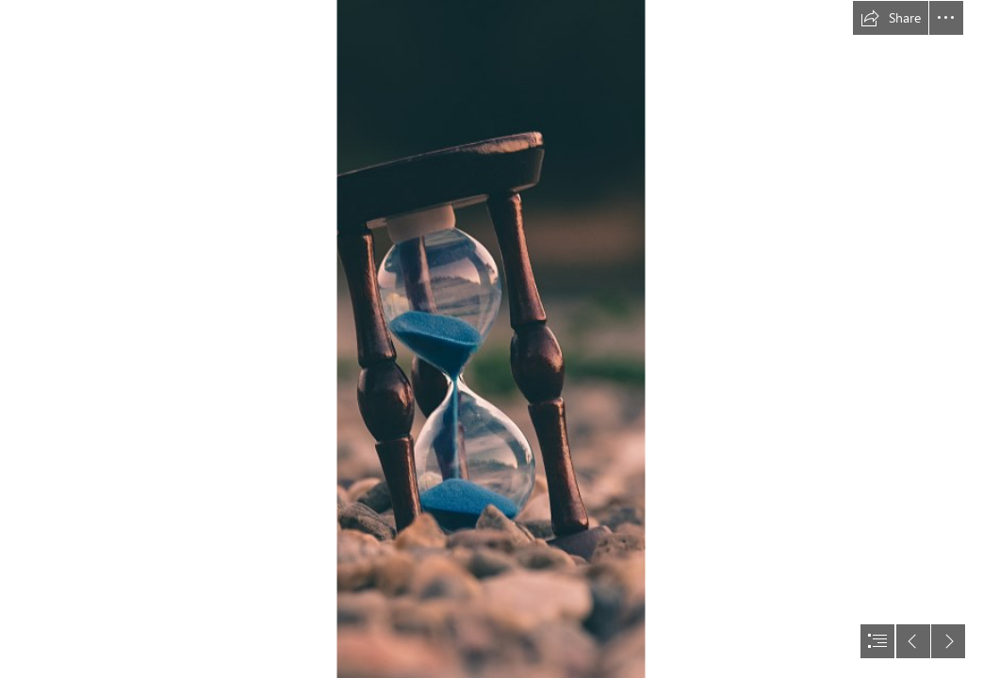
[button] (890, 18)
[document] (491, 339)
